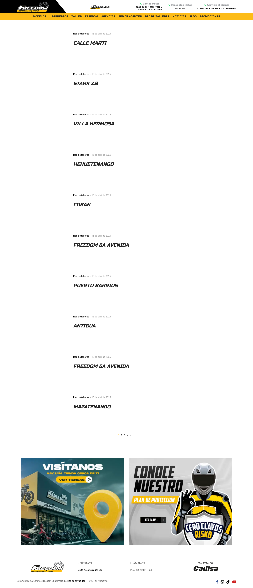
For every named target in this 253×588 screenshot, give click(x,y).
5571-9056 (180, 8)
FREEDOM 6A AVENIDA (101, 245)
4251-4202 (142, 10)
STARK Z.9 (85, 83)
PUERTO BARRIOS (95, 285)
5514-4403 (216, 8)
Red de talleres (81, 33)
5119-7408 (156, 10)
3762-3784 (202, 8)
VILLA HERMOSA (93, 124)
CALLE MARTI (89, 43)
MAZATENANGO (92, 407)
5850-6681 (141, 7)
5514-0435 (231, 8)
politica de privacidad (74, 581)
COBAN (81, 205)
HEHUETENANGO (93, 164)
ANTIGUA (84, 326)
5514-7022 (155, 7)
